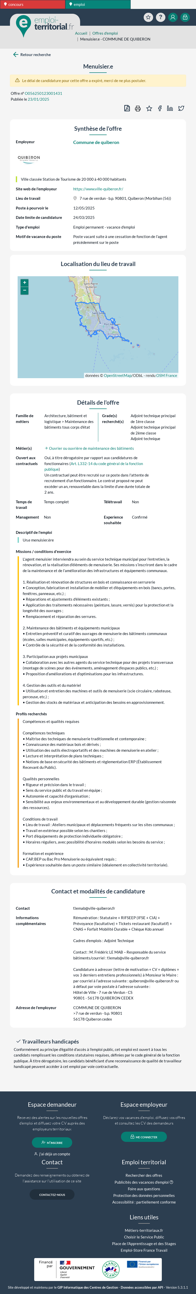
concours (13, 4)
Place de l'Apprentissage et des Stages (144, 1243)
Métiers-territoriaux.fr (144, 1230)
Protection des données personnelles (144, 1195)
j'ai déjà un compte (52, 1154)
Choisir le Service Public (144, 1237)
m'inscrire (52, 1142)
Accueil (81, 33)
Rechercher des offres (144, 1175)
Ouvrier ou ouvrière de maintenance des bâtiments (89, 448)
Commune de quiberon (96, 142)
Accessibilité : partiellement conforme (144, 1202)
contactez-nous (52, 1194)
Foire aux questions (144, 1188)
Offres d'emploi (105, 33)
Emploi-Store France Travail (144, 1250)
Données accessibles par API (142, 1287)
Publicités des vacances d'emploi (142, 1182)
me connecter (144, 1136)
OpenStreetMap (117, 375)
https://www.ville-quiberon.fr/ (98, 189)
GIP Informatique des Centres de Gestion (87, 1287)
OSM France (166, 375)
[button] (24, 283)
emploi (77, 4)
